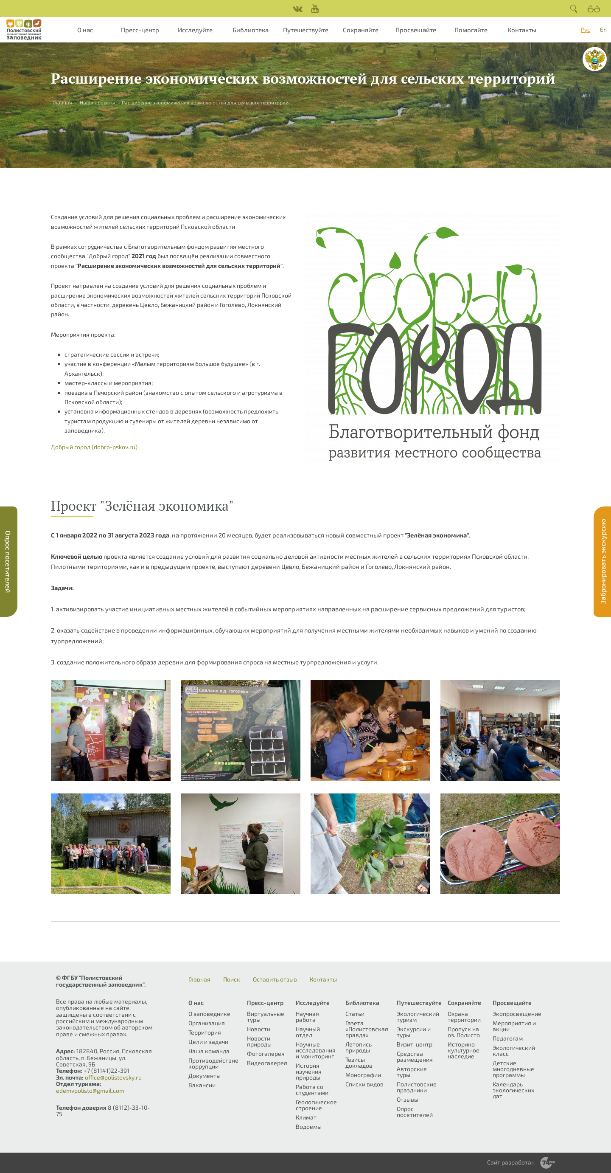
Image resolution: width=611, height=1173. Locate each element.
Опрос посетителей (415, 1111)
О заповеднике (209, 1013)
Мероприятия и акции (514, 1025)
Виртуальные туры (265, 1016)
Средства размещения (415, 1056)
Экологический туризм (418, 1016)
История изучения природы (309, 1071)
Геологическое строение (316, 1104)
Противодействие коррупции (213, 1063)
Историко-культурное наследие (463, 1050)
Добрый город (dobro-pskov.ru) (94, 446)
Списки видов (364, 1084)
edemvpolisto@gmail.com (90, 1090)
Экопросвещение (517, 1013)
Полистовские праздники (417, 1087)
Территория (204, 1032)
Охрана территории (464, 1016)
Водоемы (309, 1126)
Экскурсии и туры (414, 1031)
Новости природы (259, 1041)
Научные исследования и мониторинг (316, 1050)
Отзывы (407, 1099)
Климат (306, 1117)
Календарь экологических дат (513, 1090)
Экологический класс (514, 1050)
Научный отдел (308, 1031)
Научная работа (307, 1016)
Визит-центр (414, 1044)
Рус (585, 29)
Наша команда (209, 1051)
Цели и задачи (208, 1041)
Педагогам (508, 1038)
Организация (206, 1023)
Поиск (231, 979)
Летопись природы (358, 1047)
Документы (204, 1075)
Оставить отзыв (275, 979)
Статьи (354, 1013)
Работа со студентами (312, 1089)
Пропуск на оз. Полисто (464, 1031)
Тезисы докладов (359, 1062)
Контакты (521, 30)
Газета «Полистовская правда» (366, 1028)
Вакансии (202, 1085)
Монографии (363, 1074)
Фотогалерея (266, 1053)
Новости (258, 1028)
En (603, 29)
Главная (62, 102)
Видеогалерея (267, 1062)
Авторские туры (412, 1071)
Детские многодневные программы (513, 1068)
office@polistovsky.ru (113, 1077)
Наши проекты (97, 102)
